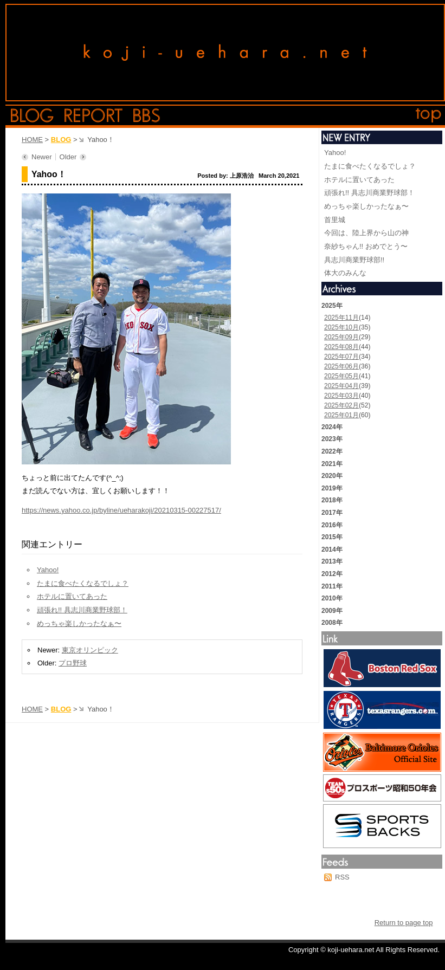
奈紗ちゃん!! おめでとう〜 (366, 246)
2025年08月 (341, 347)
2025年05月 (341, 376)
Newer (41, 156)
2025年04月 (341, 386)
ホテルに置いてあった (72, 596)
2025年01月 (341, 415)
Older (68, 156)
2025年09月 (341, 337)
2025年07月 (341, 356)
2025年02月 (341, 405)
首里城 (334, 220)
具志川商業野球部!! (354, 260)
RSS (342, 877)
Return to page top (404, 923)
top (429, 115)
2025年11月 (341, 317)
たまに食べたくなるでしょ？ (82, 583)
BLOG (61, 139)
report (93, 115)
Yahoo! (48, 570)
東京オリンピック (90, 650)
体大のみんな (345, 273)
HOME (32, 139)
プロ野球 (73, 663)
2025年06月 (341, 366)
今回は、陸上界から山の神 (366, 233)
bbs (146, 115)
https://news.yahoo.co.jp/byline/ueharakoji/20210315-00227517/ (121, 510)
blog (32, 115)
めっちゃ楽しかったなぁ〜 (79, 623)
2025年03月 (341, 395)
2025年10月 (341, 327)
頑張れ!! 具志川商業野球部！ (82, 610)
